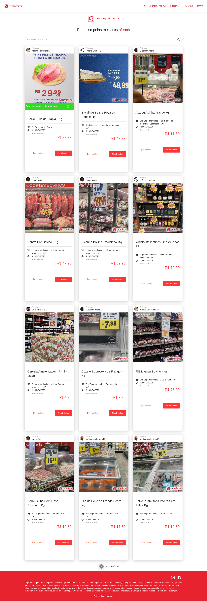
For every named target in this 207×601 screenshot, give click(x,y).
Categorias (175, 6)
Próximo (116, 566)
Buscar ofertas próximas (155, 6)
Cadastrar (189, 6)
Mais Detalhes (63, 153)
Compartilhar (38, 153)
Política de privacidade (103, 596)
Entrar (200, 6)
